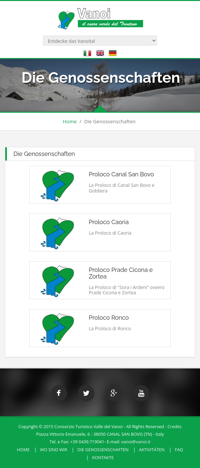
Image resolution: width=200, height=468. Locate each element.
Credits (174, 426)
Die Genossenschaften (103, 450)
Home (70, 121)
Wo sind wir (53, 450)
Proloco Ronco (109, 317)
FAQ (179, 450)
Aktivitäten (151, 450)
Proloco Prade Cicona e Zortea (121, 273)
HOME (23, 450)
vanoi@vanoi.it (136, 442)
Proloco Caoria (109, 222)
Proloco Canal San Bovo (121, 174)
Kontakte (103, 457)
